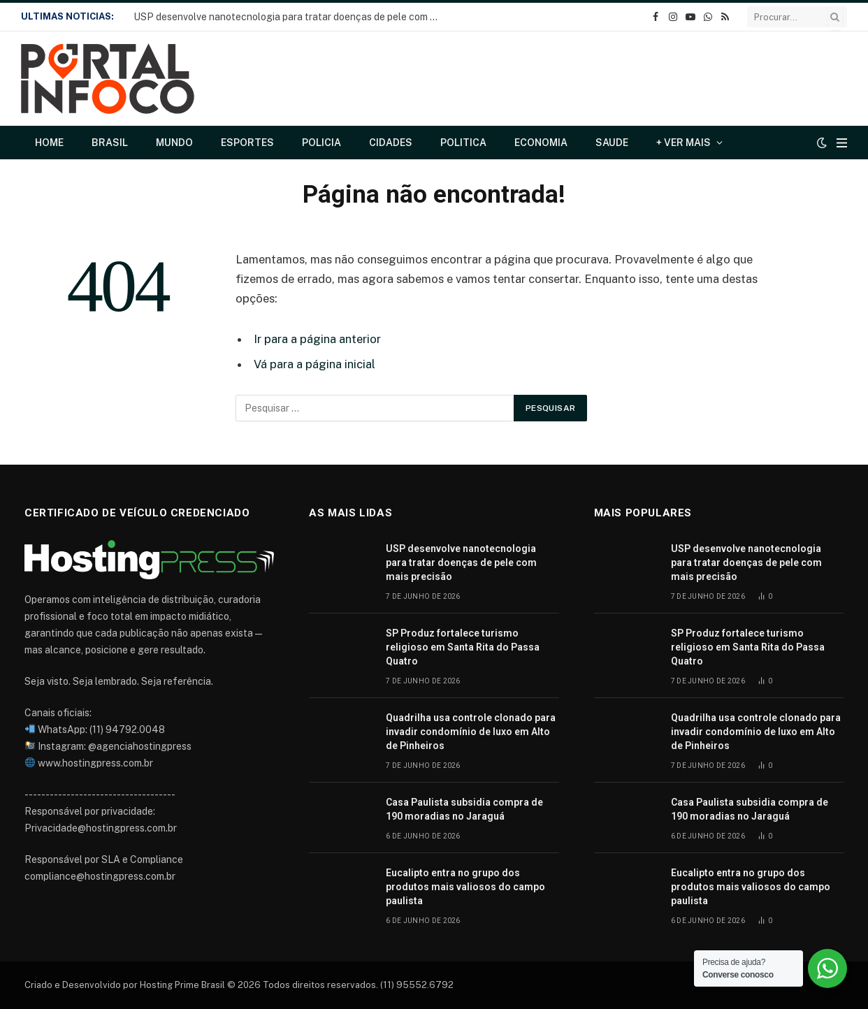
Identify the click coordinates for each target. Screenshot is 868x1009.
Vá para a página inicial (314, 364)
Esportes (247, 142)
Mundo (174, 142)
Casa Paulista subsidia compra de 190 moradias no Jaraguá (464, 809)
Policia (321, 142)
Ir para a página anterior (317, 339)
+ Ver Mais (683, 142)
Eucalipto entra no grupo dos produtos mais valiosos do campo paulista (465, 886)
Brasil (110, 142)
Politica (463, 142)
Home (49, 142)
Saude (611, 142)
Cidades (390, 142)
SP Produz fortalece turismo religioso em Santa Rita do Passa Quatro (463, 647)
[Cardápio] (842, 143)
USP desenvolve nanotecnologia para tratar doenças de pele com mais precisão (290, 16)
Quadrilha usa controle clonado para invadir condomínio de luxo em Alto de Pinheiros (471, 731)
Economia (540, 142)
